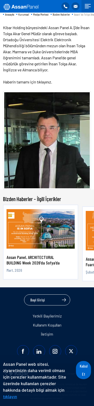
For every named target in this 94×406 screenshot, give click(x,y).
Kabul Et (83, 370)
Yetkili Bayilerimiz (47, 316)
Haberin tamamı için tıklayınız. (27, 81)
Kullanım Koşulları (47, 325)
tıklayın (10, 396)
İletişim (47, 334)
